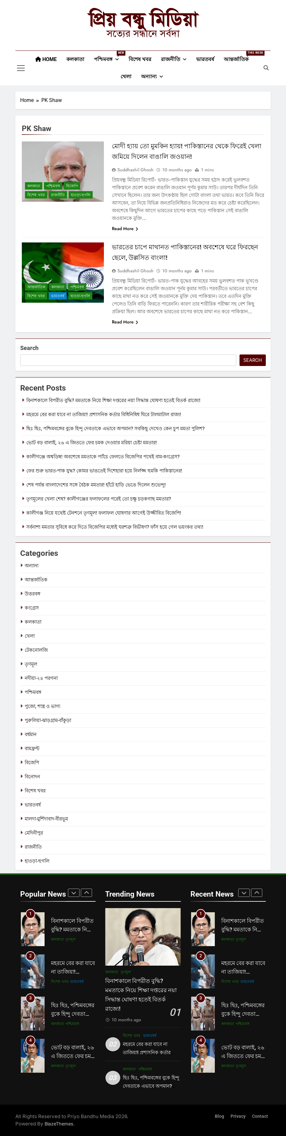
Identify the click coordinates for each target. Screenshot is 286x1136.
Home (46, 59)
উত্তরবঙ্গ (32, 594)
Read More (125, 228)
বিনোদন (32, 777)
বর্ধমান (31, 734)
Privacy (238, 1116)
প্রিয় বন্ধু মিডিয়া (143, 19)
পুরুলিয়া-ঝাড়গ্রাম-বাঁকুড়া (48, 720)
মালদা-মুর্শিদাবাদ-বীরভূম (46, 819)
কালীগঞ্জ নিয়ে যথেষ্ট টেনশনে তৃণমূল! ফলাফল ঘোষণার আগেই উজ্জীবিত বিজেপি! (103, 513)
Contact (260, 1116)
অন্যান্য (149, 77)
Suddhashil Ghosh (135, 170)
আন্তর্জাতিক (238, 56)
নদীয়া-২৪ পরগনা (41, 678)
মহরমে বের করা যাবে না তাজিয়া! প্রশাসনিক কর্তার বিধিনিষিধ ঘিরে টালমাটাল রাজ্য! (103, 414)
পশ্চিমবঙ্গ (109, 56)
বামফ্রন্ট (32, 748)
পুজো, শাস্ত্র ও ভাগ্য (42, 706)
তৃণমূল (31, 664)
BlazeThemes (59, 1123)
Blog (219, 1116)
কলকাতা (75, 59)
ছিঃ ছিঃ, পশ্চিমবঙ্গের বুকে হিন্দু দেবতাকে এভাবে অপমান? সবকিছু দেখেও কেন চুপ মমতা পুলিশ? (115, 429)
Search (29, 348)
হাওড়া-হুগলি (80, 195)
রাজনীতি (170, 59)
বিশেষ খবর (140, 59)
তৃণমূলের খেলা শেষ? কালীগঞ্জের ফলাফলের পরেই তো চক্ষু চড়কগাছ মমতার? (98, 499)
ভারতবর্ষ (205, 59)
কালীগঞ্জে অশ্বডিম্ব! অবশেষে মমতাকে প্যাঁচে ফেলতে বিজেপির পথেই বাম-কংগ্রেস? (103, 457)
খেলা (126, 77)
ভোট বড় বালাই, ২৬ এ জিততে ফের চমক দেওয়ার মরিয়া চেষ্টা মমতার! (91, 443)
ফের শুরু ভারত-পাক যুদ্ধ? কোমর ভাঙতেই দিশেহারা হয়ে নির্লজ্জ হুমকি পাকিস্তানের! (104, 471)
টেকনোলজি (36, 650)
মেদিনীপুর (34, 833)
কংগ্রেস (32, 608)
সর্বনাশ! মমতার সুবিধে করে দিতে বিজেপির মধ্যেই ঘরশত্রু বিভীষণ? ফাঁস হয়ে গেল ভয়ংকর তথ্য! (114, 527)
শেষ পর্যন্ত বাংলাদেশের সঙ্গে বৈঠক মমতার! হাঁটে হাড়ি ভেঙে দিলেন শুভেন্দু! (96, 485)
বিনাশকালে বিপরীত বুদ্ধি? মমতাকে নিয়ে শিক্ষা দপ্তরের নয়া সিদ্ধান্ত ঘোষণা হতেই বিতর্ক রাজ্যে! (113, 400)
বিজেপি (72, 186)
